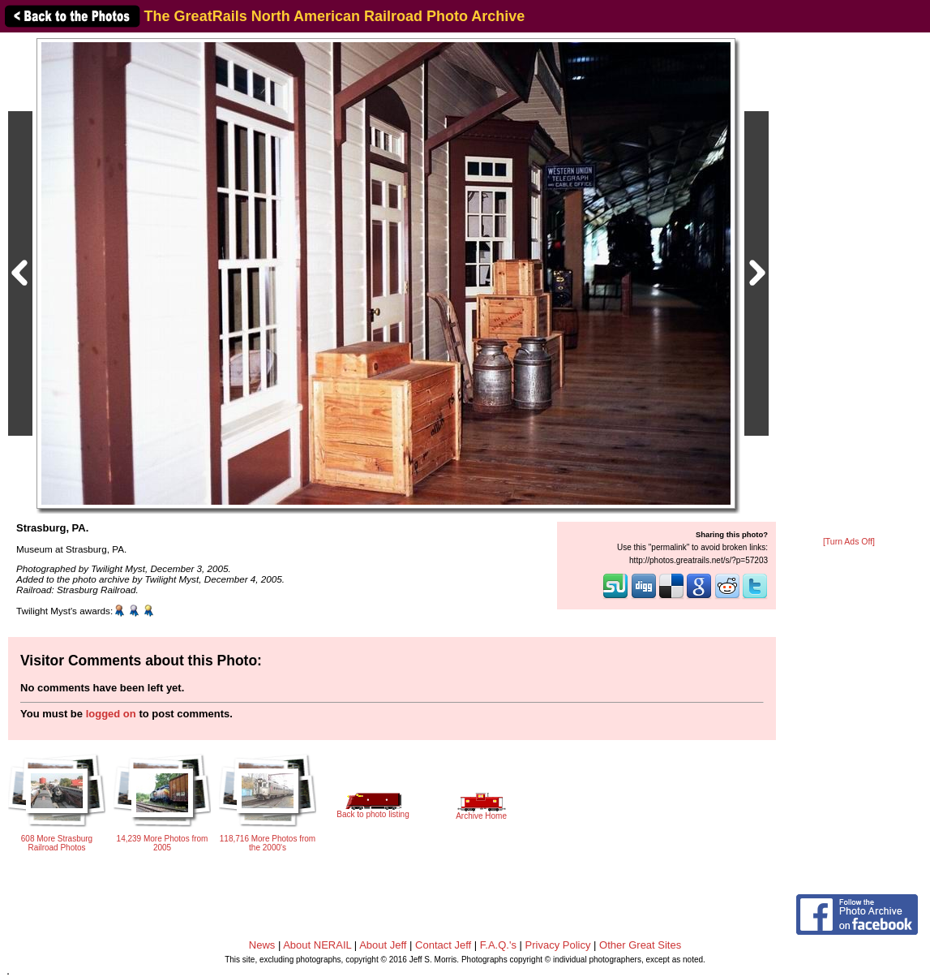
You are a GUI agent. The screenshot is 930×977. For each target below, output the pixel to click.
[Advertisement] (849, 285)
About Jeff (382, 945)
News (262, 945)
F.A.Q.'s (498, 945)
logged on (111, 714)
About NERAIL (317, 945)
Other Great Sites (640, 945)
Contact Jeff (443, 945)
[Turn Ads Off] (849, 541)
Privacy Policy (558, 945)
